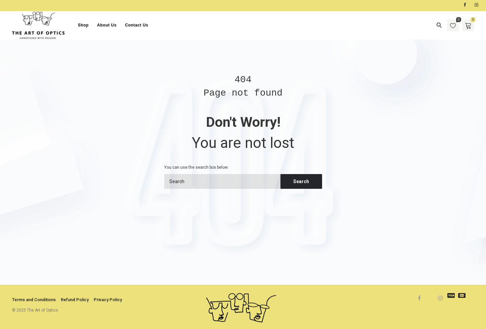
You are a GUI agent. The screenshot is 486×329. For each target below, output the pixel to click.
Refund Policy (75, 299)
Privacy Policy (108, 299)
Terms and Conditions (34, 299)
